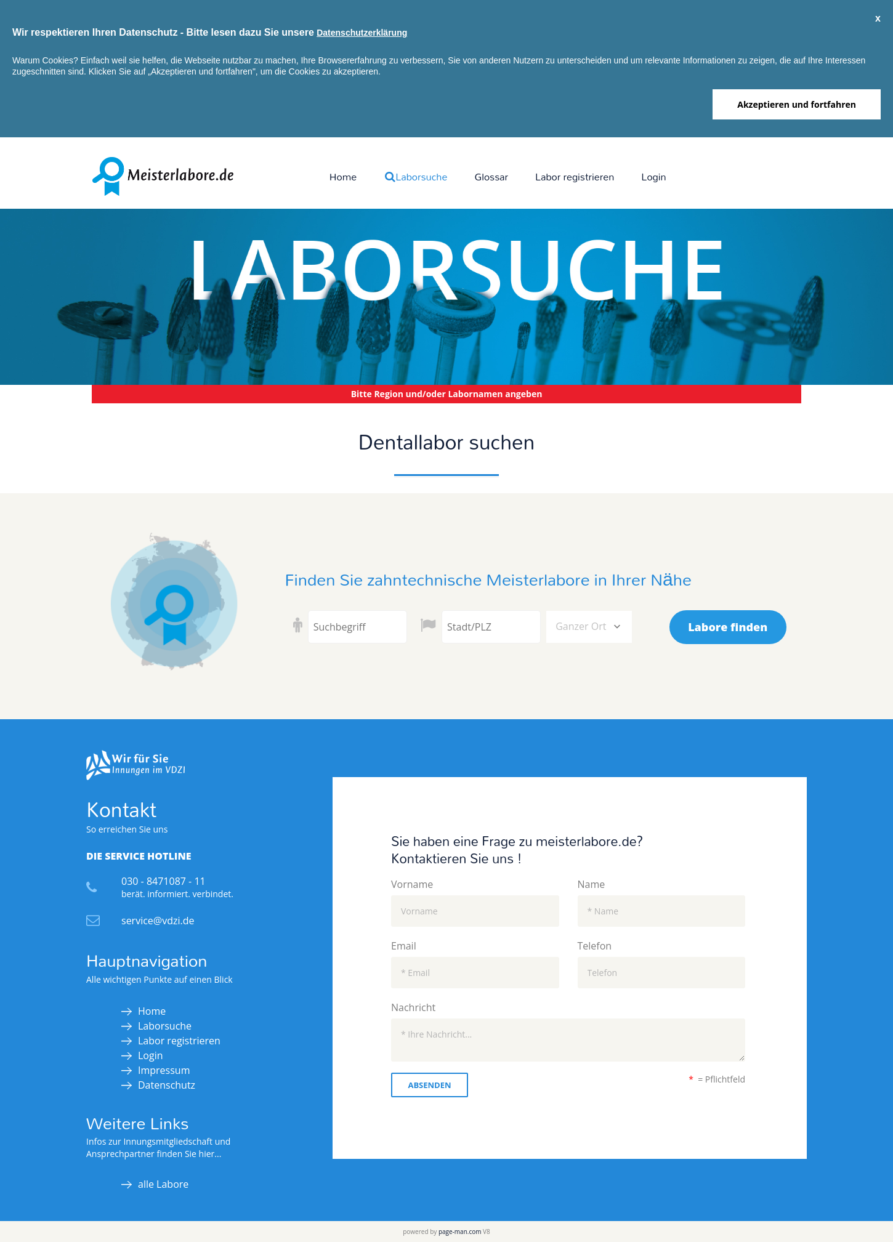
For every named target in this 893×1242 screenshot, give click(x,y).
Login (653, 176)
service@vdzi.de (157, 920)
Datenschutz (166, 1085)
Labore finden (727, 626)
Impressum (164, 1070)
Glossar (491, 176)
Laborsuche (415, 176)
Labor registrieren (574, 176)
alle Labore (163, 1184)
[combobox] (589, 626)
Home (343, 176)
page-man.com (460, 1231)
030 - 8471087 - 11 (163, 881)
